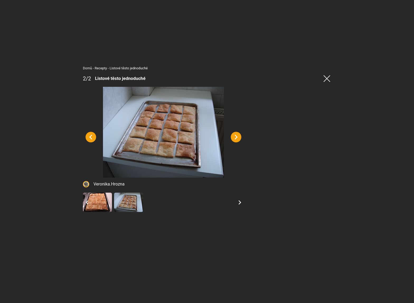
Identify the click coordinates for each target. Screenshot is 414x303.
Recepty (90, 68)
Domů (77, 68)
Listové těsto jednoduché (118, 68)
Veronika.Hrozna (98, 195)
